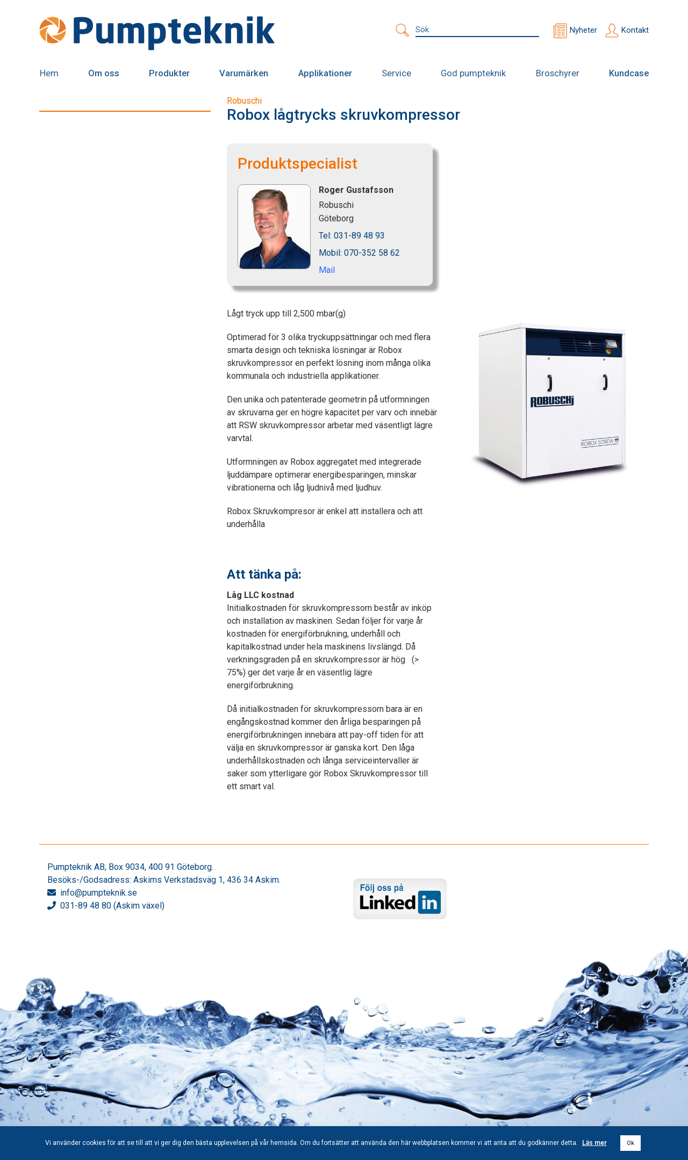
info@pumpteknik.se (98, 893)
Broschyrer (557, 73)
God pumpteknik (472, 73)
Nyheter (583, 30)
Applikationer (324, 73)
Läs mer (594, 1143)
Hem (48, 73)
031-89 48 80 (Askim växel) (112, 905)
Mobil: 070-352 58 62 (359, 252)
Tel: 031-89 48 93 (352, 235)
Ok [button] (630, 1143)
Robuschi (244, 100)
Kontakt (635, 30)
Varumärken (243, 73)
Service (395, 73)
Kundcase (629, 73)
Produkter (169, 73)
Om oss (104, 73)
